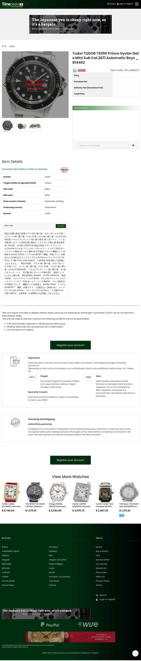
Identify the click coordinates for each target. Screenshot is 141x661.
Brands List (101, 569)
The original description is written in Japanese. (25, 169)
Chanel (52, 585)
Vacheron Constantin (59, 577)
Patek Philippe (56, 564)
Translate (61, 226)
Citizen (5, 577)
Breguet (6, 560)
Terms (99, 585)
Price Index (101, 573)
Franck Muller (8, 581)
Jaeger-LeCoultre (57, 560)
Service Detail (102, 560)
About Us (100, 577)
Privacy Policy (102, 581)
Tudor (12, 46)
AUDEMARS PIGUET (11, 552)
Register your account (71, 345)
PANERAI (53, 552)
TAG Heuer (54, 581)
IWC (51, 556)
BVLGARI (6, 569)
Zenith (52, 573)
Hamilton (53, 547)
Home (99, 547)
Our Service (101, 564)
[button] (5, 84)
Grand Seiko (8, 585)
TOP (4, 46)
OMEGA (5, 556)
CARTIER (6, 573)
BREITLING (6, 564)
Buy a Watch (102, 552)
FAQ (98, 556)
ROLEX (5, 547)
